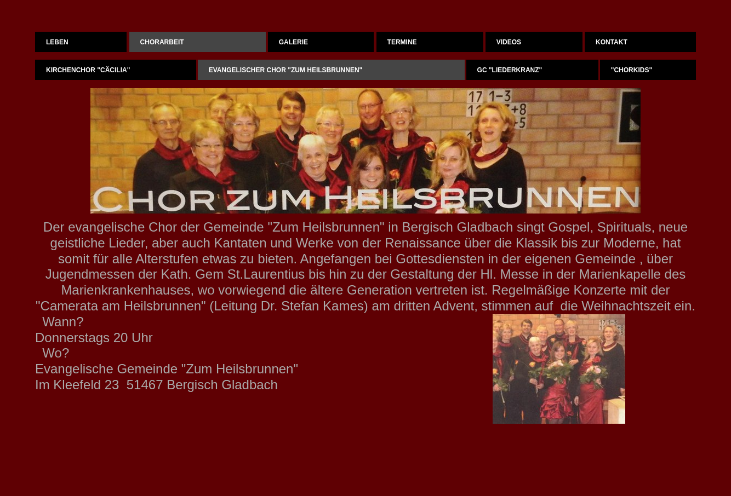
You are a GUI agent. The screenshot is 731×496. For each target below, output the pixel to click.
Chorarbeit (162, 42)
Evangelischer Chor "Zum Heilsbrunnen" (286, 70)
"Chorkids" (631, 70)
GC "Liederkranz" (509, 70)
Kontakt (611, 42)
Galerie (293, 42)
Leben (57, 42)
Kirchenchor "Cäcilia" (88, 70)
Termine (402, 42)
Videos (508, 42)
